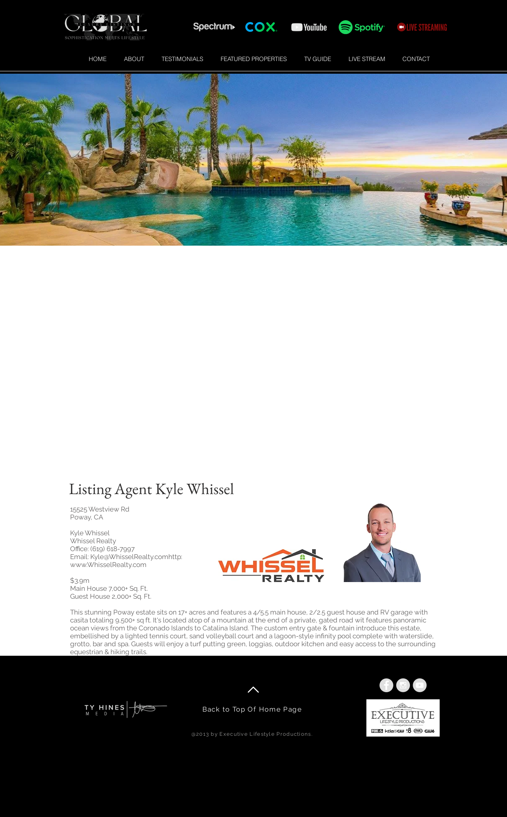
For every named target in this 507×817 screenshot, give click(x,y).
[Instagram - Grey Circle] (403, 685)
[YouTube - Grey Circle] (420, 685)
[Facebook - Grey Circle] (386, 685)
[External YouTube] (253, 365)
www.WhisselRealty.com (108, 565)
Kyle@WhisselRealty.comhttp (135, 557)
